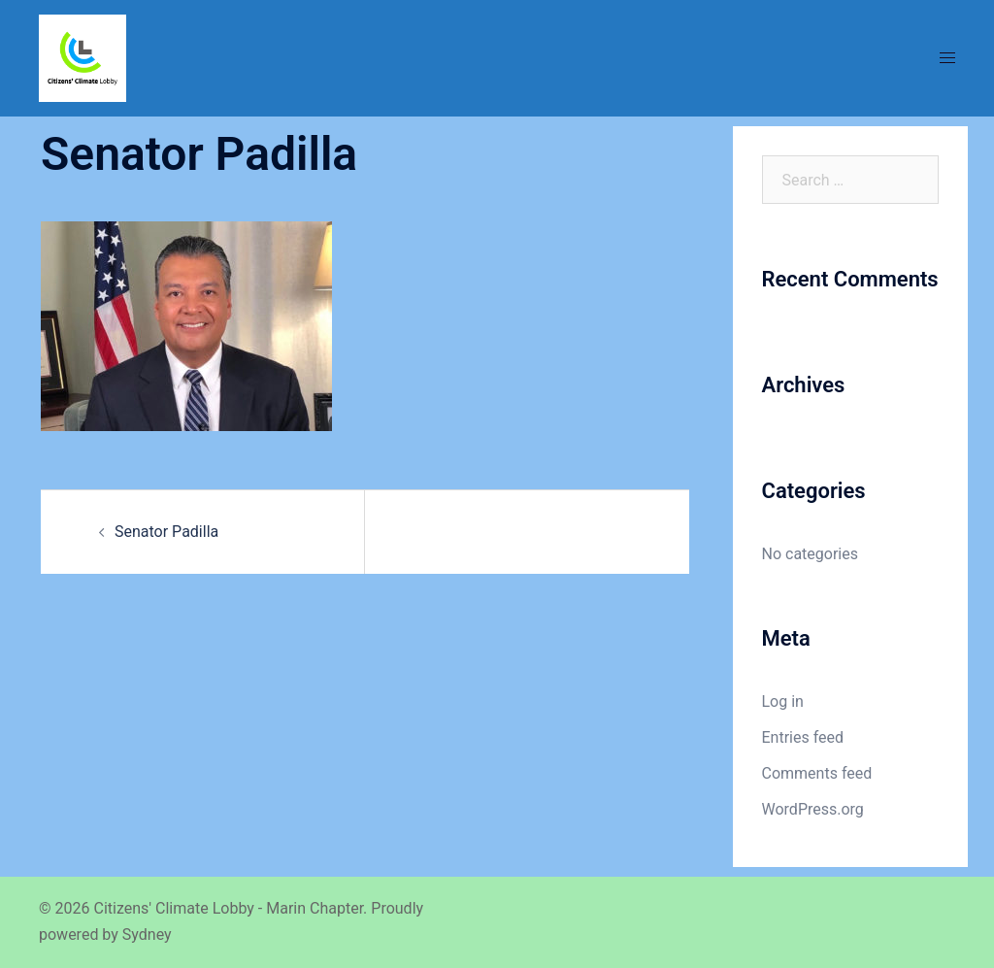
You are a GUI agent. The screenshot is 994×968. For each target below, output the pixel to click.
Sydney (147, 934)
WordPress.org (813, 809)
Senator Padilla (166, 531)
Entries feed (803, 737)
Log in (783, 701)
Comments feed (817, 773)
